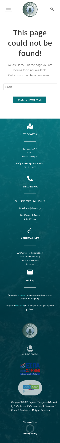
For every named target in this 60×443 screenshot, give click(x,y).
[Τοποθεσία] (30, 126)
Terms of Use (30, 422)
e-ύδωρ (30, 280)
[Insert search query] (30, 87)
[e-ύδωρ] (30, 272)
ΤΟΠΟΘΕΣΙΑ (30, 134)
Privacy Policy (30, 433)
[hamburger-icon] (8, 9)
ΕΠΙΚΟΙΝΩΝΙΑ (30, 186)
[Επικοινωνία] (30, 178)
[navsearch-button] (52, 9)
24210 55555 (30, 219)
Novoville (19, 305)
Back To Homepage (29, 99)
